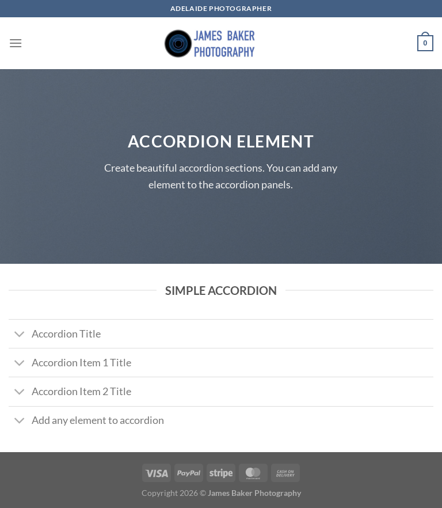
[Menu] (15, 43)
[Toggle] (20, 335)
